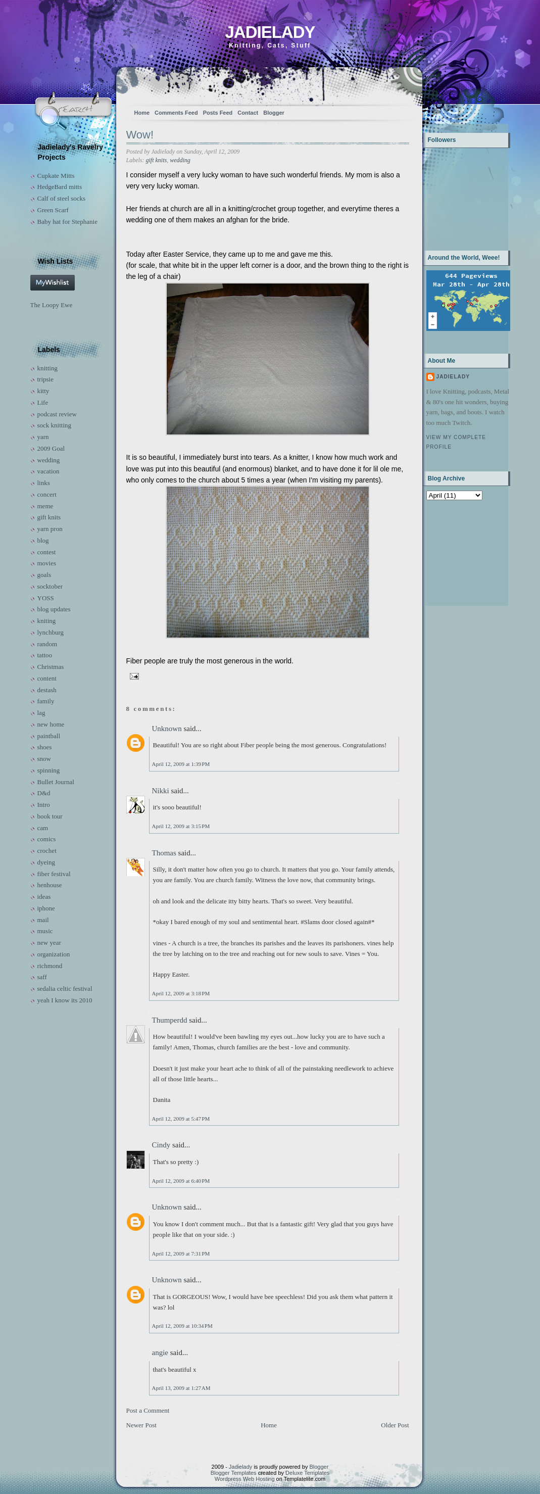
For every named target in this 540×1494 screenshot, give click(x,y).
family (46, 701)
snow (44, 758)
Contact (247, 113)
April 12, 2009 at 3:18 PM (181, 993)
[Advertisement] (457, 552)
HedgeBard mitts (59, 186)
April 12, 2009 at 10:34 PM (182, 1326)
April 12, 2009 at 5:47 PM (181, 1119)
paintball (49, 736)
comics (46, 839)
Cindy (161, 1145)
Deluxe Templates (307, 1473)
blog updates (54, 609)
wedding (48, 460)
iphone (46, 908)
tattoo (45, 655)
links (43, 483)
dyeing (46, 862)
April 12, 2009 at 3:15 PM (181, 826)
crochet (47, 850)
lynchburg (50, 632)
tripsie (45, 379)
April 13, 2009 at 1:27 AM (181, 1388)
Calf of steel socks (61, 198)
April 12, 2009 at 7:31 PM (181, 1253)
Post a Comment (148, 1410)
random (47, 644)
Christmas (50, 666)
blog (43, 540)
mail (43, 920)
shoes (44, 747)
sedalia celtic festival (64, 988)
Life (42, 402)
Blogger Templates (234, 1473)
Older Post (395, 1425)
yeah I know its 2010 (64, 1000)
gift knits (49, 517)
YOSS (45, 598)
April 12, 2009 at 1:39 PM (181, 764)
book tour (50, 816)
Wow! (140, 134)
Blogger (273, 113)
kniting (46, 620)
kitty (43, 391)
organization (53, 954)
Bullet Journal (55, 782)
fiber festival (54, 874)
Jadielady (270, 32)
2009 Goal (51, 448)
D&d (44, 793)
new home (51, 724)
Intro (43, 804)
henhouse (49, 885)
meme (45, 506)
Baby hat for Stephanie (67, 221)
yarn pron (50, 529)
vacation (48, 471)
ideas (44, 896)
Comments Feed (176, 113)
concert (47, 494)
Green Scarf (53, 210)
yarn (43, 437)
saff (42, 977)
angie (160, 1352)
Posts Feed (218, 113)
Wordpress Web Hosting (245, 1479)
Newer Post (141, 1425)
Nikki (160, 791)
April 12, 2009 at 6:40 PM (181, 1181)
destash (47, 690)
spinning (48, 770)
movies (47, 563)
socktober (50, 586)
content (47, 678)
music (45, 931)
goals (44, 575)
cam (42, 828)
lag (41, 712)
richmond (50, 966)
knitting (47, 368)
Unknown (167, 729)
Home (142, 113)
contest (46, 552)
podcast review (57, 414)
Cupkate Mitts (56, 175)
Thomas (164, 853)
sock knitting (54, 425)
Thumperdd (169, 1020)
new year (49, 942)
